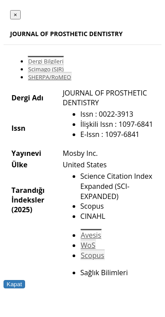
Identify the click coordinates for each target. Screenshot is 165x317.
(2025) (21, 209)
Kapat (14, 284)
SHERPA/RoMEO (49, 77)
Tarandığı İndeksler (27, 195)
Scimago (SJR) (45, 69)
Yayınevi (26, 153)
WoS (88, 245)
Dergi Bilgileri (45, 61)
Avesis (91, 235)
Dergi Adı (27, 98)
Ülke (19, 165)
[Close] (15, 14)
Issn (18, 128)
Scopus (92, 255)
